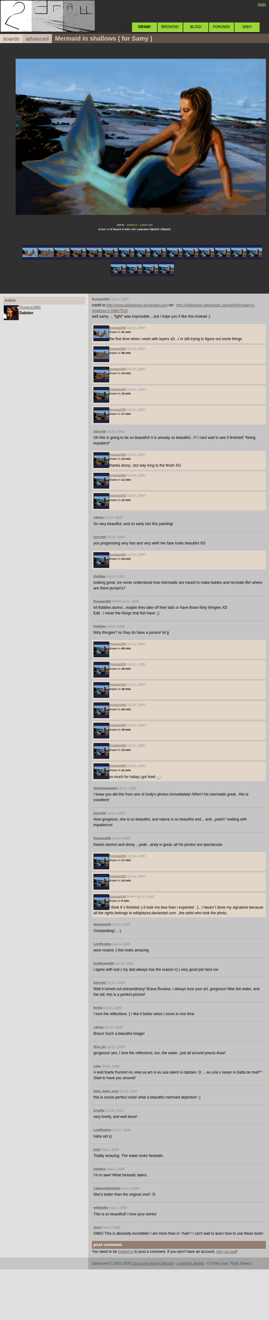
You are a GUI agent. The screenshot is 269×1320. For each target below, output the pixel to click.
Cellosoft (166, 1263)
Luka (97, 1066)
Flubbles (100, 576)
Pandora (99, 1168)
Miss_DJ (100, 1046)
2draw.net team (145, 1263)
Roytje (98, 1007)
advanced (37, 39)
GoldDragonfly (104, 963)
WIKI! (246, 27)
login (262, 4)
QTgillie (99, 1110)
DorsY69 (100, 431)
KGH (97, 1149)
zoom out (146, 224)
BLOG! (196, 27)
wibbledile (101, 1207)
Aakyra (99, 517)
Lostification (102, 943)
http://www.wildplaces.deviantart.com (137, 305)
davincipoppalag (105, 788)
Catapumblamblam (107, 1188)
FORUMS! (221, 27)
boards (11, 39)
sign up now (226, 1251)
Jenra (98, 1227)
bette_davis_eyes (106, 1091)
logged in (125, 1251)
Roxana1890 (30, 307)
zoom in (132, 224)
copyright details (190, 1263)
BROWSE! (170, 27)
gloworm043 (102, 924)
